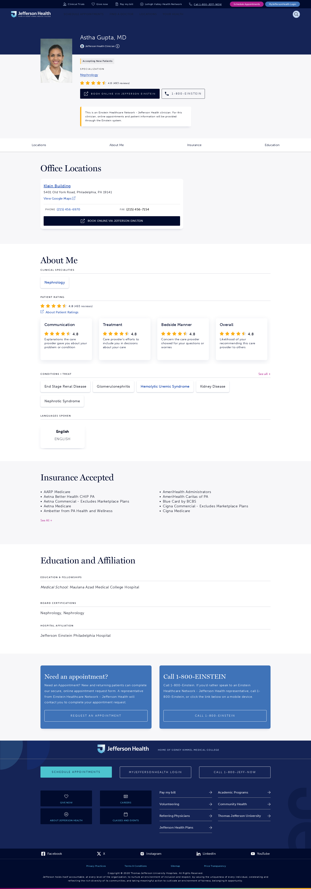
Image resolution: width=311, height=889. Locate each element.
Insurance (210, 147)
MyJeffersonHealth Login (282, 4)
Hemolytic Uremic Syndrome (165, 386)
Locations (55, 147)
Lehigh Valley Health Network (163, 4)
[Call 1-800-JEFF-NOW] (235, 772)
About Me (132, 147)
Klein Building (57, 186)
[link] (89, 75)
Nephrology (54, 282)
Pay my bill (126, 4)
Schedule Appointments (247, 4)
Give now (102, 4)
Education (288, 147)
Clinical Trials (76, 4)
